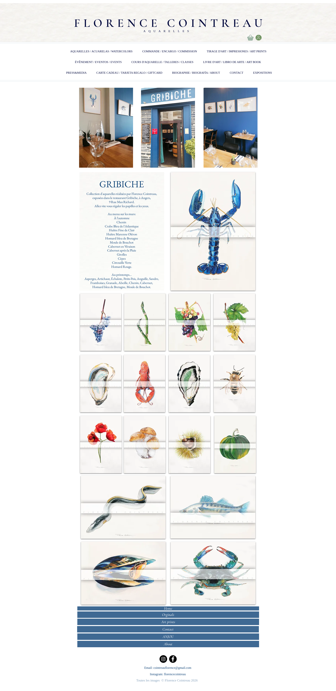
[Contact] (168, 629)
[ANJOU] (168, 636)
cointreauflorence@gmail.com (172, 667)
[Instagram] (163, 659)
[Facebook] (173, 659)
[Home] (168, 608)
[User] (259, 37)
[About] (168, 644)
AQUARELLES (167, 31)
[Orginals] (168, 614)
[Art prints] (168, 622)
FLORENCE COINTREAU (170, 23)
